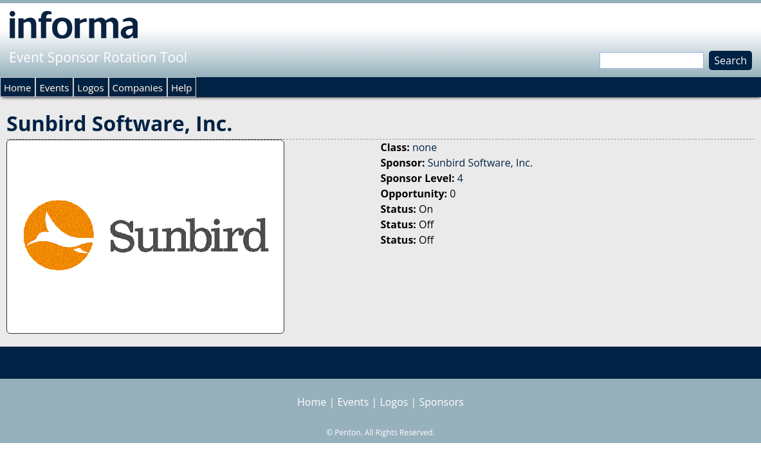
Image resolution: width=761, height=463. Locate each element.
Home (17, 87)
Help (181, 87)
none (424, 147)
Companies (138, 87)
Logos (90, 87)
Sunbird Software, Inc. (480, 163)
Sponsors (441, 402)
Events (54, 87)
